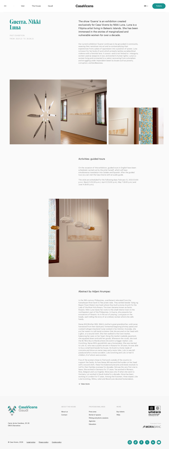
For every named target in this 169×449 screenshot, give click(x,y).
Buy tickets (120, 412)
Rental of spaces (95, 415)
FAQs (118, 415)
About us (64, 412)
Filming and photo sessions (98, 418)
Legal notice (31, 442)
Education (92, 424)
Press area (92, 412)
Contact (64, 415)
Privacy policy (43, 442)
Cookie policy (56, 442)
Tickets (159, 6)
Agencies (92, 421)
